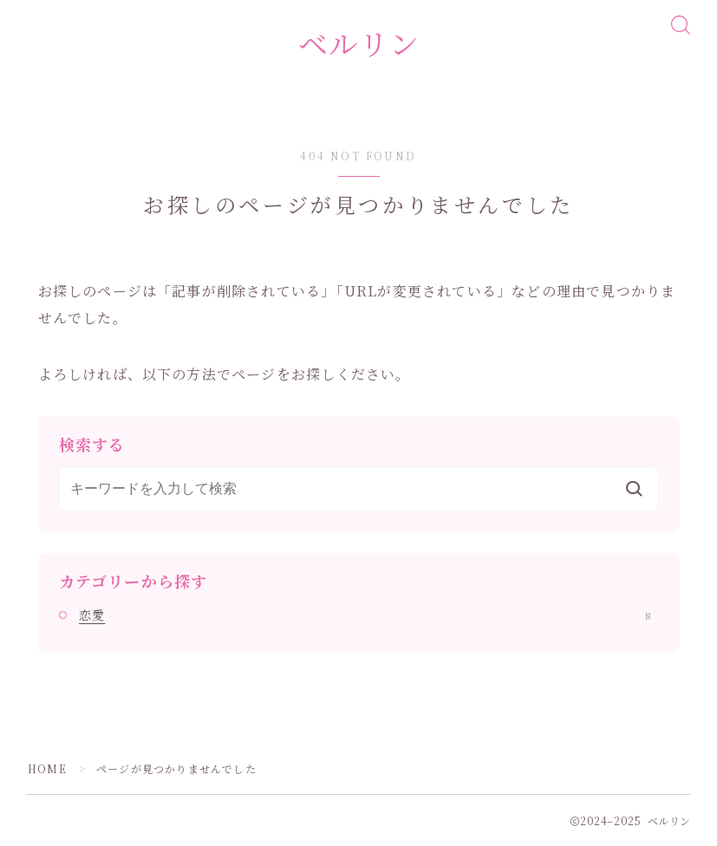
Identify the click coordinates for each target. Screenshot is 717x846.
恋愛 (365, 614)
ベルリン (359, 43)
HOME (47, 768)
